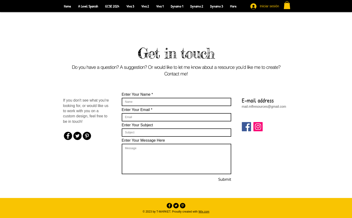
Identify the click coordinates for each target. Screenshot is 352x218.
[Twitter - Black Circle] (77, 136)
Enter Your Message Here (143, 140)
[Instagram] (258, 126)
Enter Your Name (136, 94)
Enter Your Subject (137, 125)
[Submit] (217, 179)
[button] (287, 5)
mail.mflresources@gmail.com (264, 106)
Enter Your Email (136, 110)
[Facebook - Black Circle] (68, 136)
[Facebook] (246, 126)
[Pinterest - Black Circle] (87, 136)
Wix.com (204, 211)
